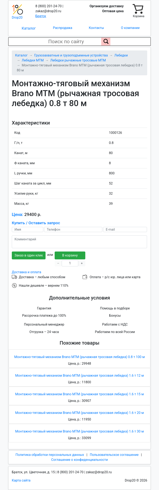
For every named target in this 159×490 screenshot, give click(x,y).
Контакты (96, 28)
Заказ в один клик (28, 255)
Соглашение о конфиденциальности (79, 460)
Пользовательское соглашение (114, 455)
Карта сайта (21, 480)
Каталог (29, 28)
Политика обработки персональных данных (50, 455)
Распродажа (62, 28)
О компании (130, 28)
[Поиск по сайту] (105, 42)
